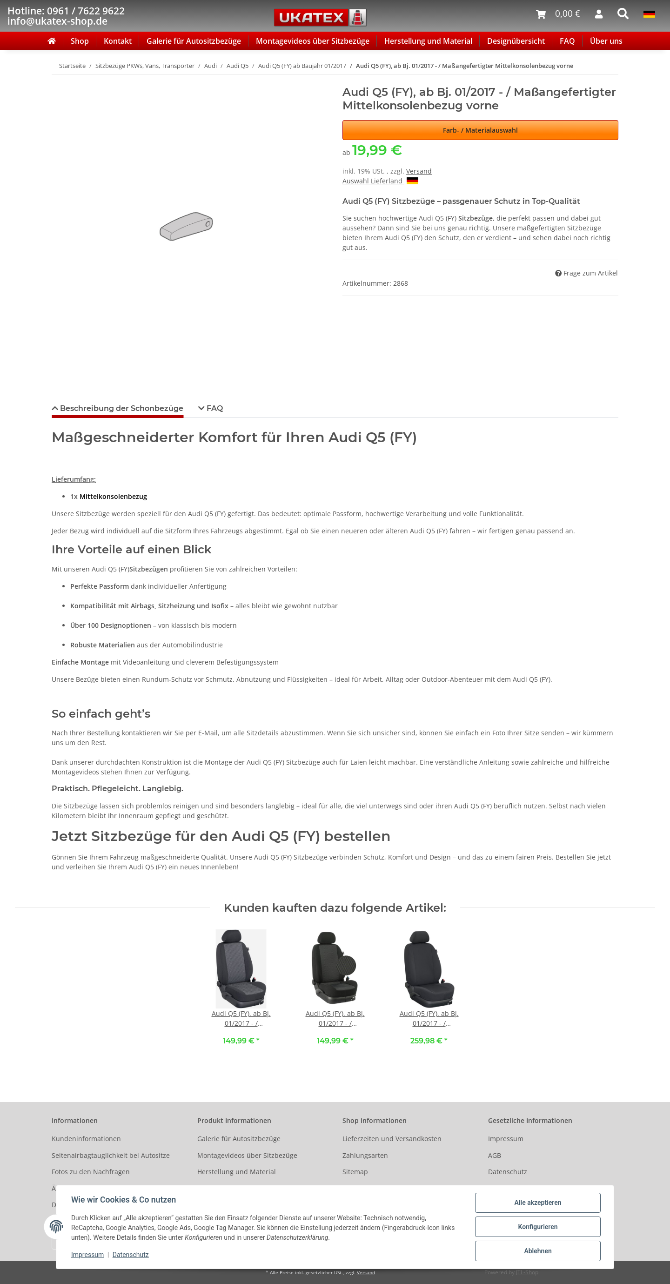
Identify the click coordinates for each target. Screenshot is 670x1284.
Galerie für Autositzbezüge (194, 41)
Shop (80, 41)
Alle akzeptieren (537, 1202)
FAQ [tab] (214, 408)
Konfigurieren (537, 1226)
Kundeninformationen (86, 1138)
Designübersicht (516, 41)
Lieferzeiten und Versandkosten (392, 1138)
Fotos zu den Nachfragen (91, 1171)
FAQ (567, 41)
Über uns (606, 41)
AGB (494, 1155)
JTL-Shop (527, 1272)
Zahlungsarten (365, 1155)
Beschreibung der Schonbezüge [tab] (120, 408)
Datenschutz (507, 1171)
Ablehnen (537, 1251)
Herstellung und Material (428, 41)
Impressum (505, 1138)
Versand (419, 171)
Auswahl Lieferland (380, 180)
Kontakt (118, 41)
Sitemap (355, 1171)
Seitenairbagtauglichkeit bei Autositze (111, 1155)
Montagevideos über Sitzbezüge (312, 41)
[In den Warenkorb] (59, 80)
